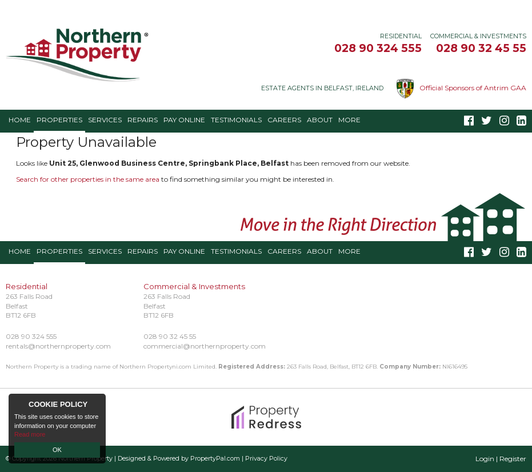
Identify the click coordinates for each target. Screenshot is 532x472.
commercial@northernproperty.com (204, 346)
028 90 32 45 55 (481, 48)
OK (57, 449)
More (349, 119)
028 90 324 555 (378, 48)
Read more (29, 434)
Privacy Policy (266, 458)
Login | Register (500, 458)
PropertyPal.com (215, 458)
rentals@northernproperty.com (58, 346)
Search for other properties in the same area (87, 179)
